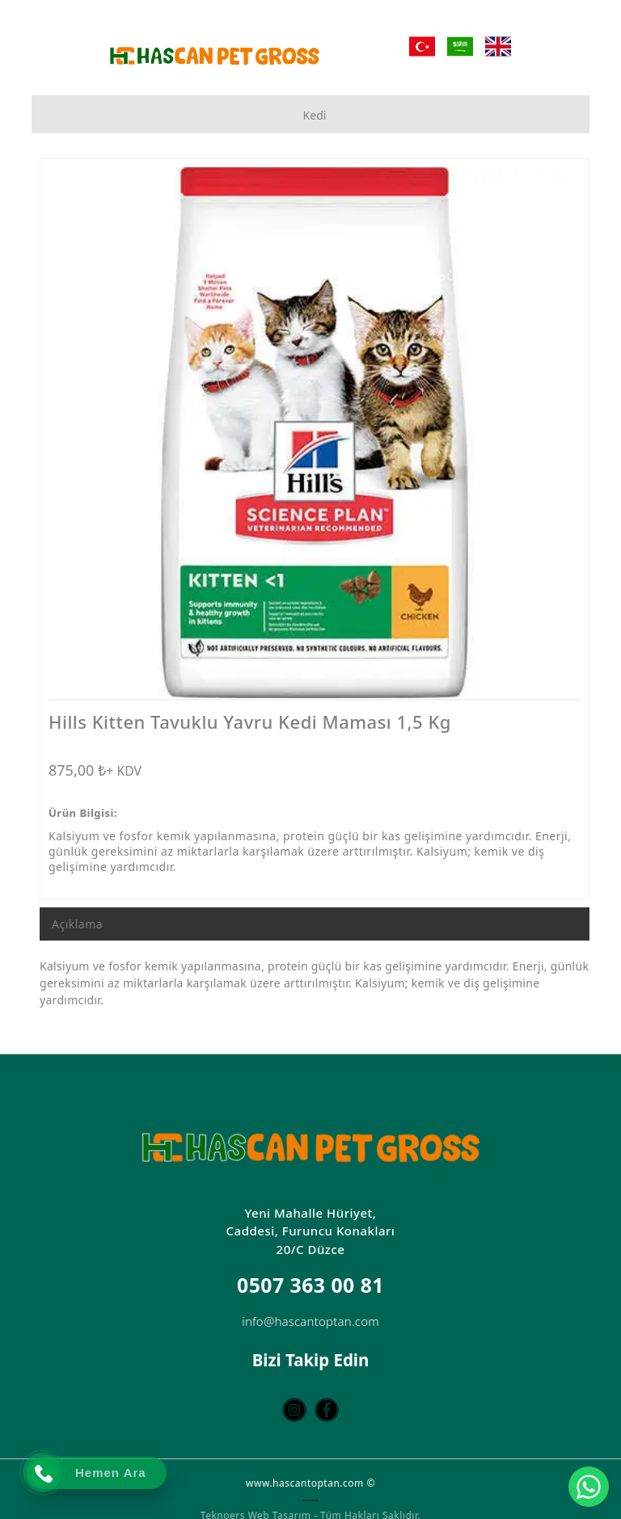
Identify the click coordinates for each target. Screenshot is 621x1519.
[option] (315, 432)
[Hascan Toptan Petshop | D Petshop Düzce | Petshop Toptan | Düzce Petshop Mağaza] (214, 55)
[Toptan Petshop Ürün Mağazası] (469, 277)
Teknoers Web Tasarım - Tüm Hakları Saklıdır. (310, 1511)
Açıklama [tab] (77, 924)
